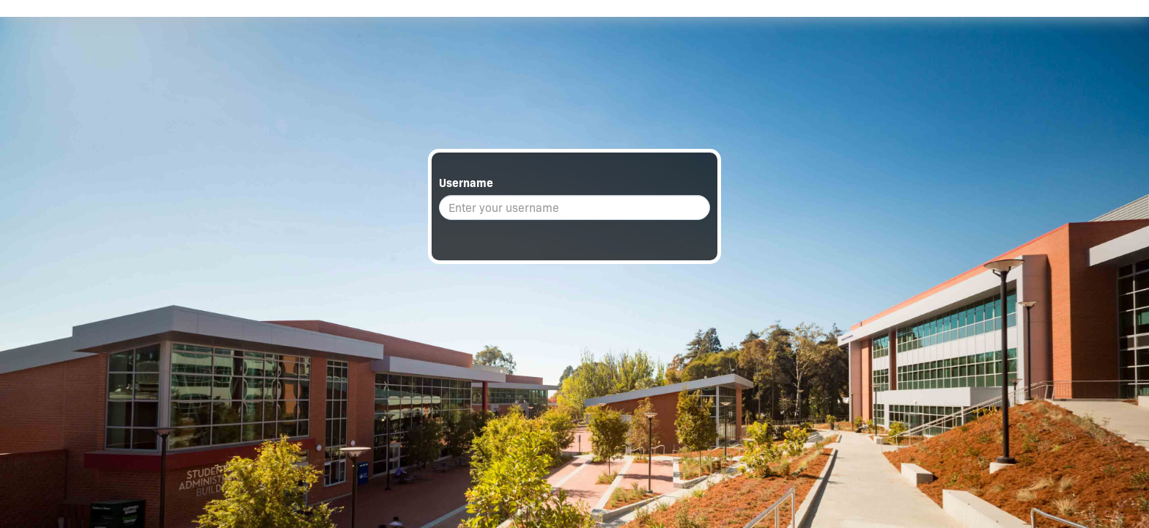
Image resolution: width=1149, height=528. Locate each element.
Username (466, 183)
